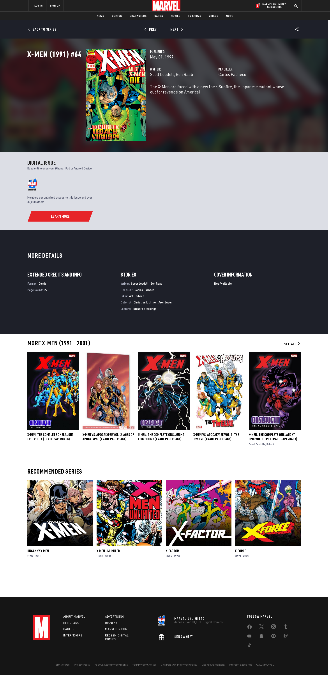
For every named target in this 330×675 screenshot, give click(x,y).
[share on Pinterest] (273, 637)
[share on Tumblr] (285, 627)
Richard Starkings (144, 334)
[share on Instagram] (273, 627)
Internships (73, 635)
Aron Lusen (165, 328)
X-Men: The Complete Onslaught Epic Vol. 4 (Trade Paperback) (50, 462)
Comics (117, 16)
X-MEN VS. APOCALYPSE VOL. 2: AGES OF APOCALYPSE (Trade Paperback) (108, 462)
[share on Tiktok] (249, 646)
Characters (138, 16)
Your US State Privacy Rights (111, 664)
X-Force (240, 576)
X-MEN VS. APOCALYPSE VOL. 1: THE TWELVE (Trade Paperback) (216, 462)
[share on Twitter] (261, 627)
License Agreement (213, 664)
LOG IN (38, 5)
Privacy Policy (82, 664)
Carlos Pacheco (212, 93)
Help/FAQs (71, 623)
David (252, 469)
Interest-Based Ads (240, 664)
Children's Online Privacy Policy (179, 664)
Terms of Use (62, 664)
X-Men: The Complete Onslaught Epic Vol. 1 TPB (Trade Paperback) (273, 462)
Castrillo (260, 469)
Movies (175, 16)
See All (292, 369)
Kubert (270, 469)
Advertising (114, 616)
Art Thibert (136, 321)
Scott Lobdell (121, 93)
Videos (213, 16)
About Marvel (74, 616)
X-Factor (172, 576)
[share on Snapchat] (261, 637)
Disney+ (111, 623)
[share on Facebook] (249, 628)
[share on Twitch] (285, 637)
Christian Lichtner (145, 328)
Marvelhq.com (116, 629)
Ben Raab (143, 93)
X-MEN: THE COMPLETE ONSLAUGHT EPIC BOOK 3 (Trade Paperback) (161, 462)
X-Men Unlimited (108, 576)
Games (158, 16)
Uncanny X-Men (38, 576)
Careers (70, 629)
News (100, 16)
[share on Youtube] (249, 637)
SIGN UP (55, 5)
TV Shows (194, 16)
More (229, 16)
